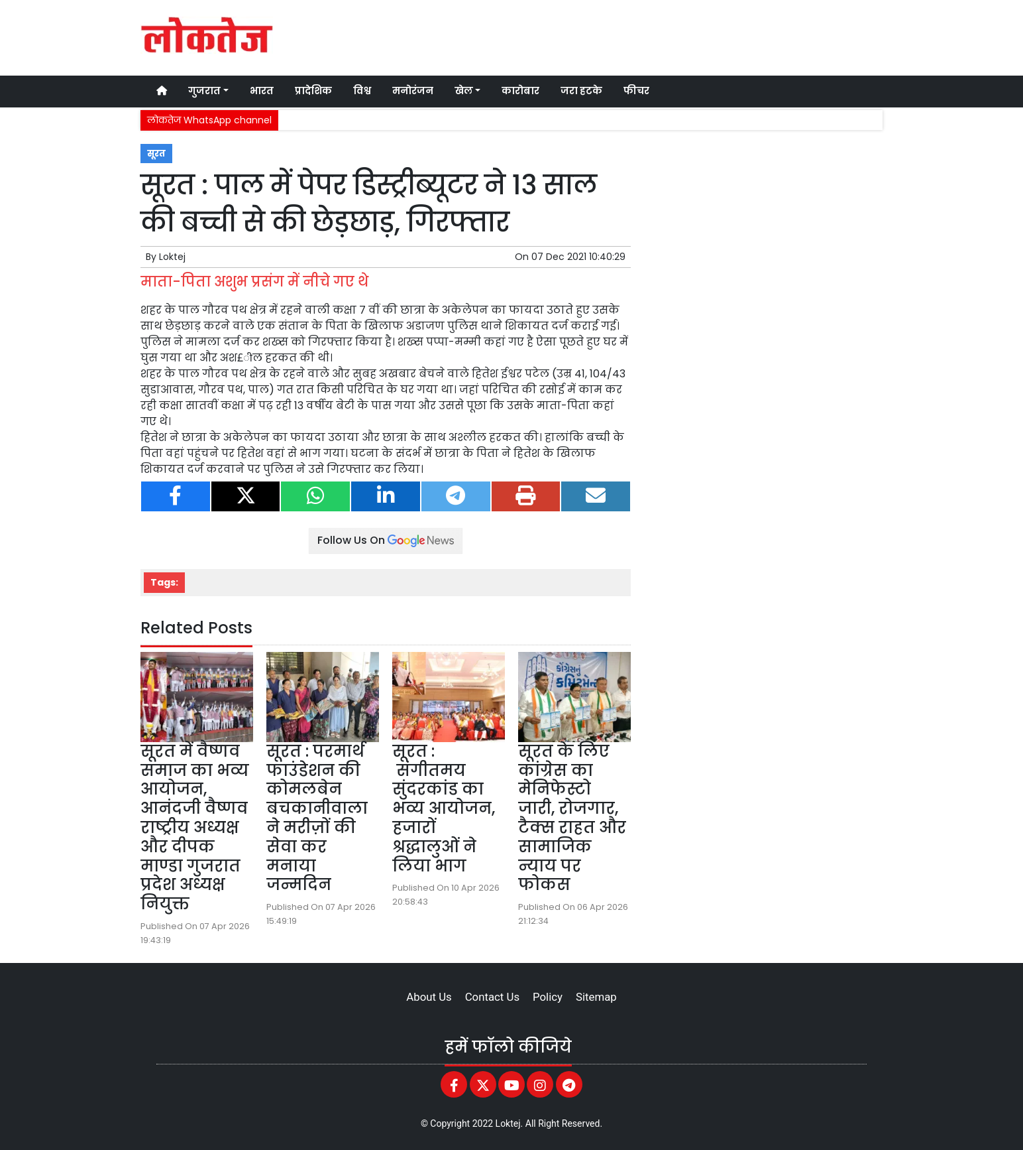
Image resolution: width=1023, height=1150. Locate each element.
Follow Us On (385, 540)
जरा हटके (581, 90)
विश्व (362, 90)
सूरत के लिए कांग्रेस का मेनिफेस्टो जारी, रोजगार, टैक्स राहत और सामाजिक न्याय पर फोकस (572, 818)
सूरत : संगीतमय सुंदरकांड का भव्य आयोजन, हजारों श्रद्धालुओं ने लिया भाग (443, 808)
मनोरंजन (412, 90)
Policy (548, 996)
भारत (262, 90)
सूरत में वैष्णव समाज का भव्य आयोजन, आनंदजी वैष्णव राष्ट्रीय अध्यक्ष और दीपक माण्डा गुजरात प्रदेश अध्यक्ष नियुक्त (194, 827)
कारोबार (520, 90)
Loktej (172, 256)
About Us (428, 996)
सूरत (156, 153)
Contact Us (492, 996)
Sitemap (596, 996)
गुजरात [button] (204, 90)
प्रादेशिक (313, 90)
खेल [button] (464, 90)
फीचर (636, 90)
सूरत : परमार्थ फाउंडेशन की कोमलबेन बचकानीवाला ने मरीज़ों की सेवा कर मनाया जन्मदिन (317, 818)
